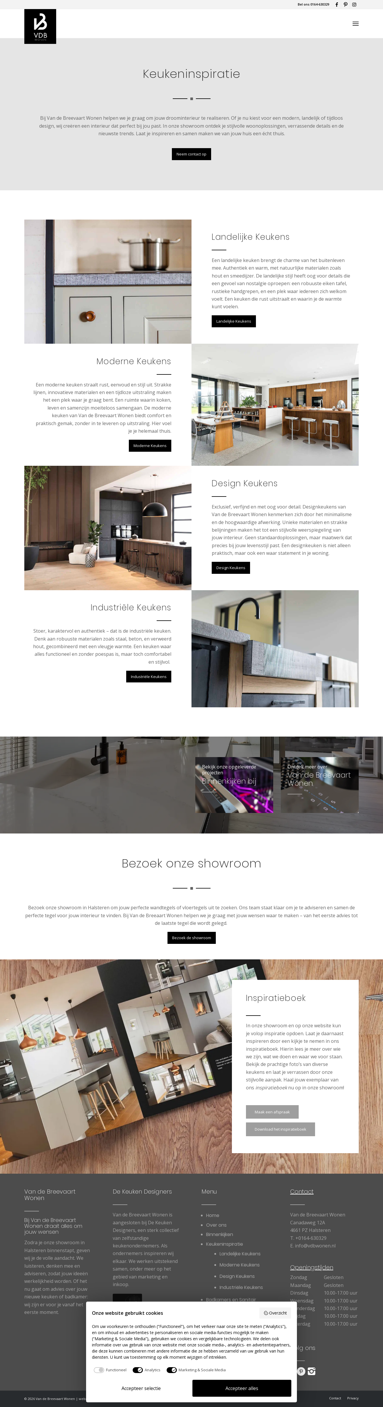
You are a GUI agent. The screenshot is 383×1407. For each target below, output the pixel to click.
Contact (302, 1191)
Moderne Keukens (134, 361)
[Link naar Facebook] (336, 4)
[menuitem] (356, 23)
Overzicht (275, 1313)
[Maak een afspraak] (272, 1112)
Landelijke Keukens (251, 237)
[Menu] (356, 23)
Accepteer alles (241, 1388)
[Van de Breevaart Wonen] (40, 23)
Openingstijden (311, 1267)
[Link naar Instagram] (354, 4)
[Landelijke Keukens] (234, 321)
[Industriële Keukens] (148, 677)
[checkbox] (109, 1370)
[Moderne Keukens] (150, 446)
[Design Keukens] (231, 568)
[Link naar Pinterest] (345, 4)
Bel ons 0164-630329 (313, 4)
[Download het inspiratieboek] (280, 1129)
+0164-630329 (310, 1238)
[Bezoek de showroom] (191, 938)
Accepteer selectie (141, 1388)
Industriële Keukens (131, 607)
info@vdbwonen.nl (315, 1245)
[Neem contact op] (191, 154)
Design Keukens (245, 483)
